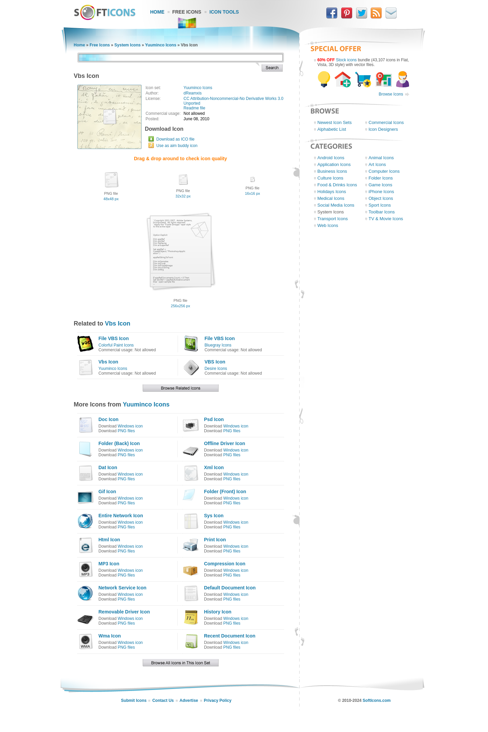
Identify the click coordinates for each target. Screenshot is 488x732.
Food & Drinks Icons (337, 184)
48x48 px (111, 199)
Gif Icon (107, 491)
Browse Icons (391, 94)
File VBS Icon (114, 338)
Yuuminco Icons (160, 45)
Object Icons (381, 198)
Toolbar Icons (382, 211)
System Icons (128, 45)
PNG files (126, 430)
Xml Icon (214, 467)
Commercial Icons (386, 122)
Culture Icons (331, 178)
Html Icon (109, 539)
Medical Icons (331, 198)
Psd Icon (214, 419)
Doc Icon (109, 419)
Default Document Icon (230, 587)
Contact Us (163, 700)
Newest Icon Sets (335, 122)
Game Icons (380, 184)
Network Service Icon (123, 587)
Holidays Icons (332, 191)
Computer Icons (384, 171)
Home (157, 12)
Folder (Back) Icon (119, 443)
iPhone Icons (381, 191)
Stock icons (346, 60)
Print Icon (215, 539)
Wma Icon (110, 636)
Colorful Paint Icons (116, 345)
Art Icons (377, 164)
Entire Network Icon (121, 515)
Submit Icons (133, 700)
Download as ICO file (175, 139)
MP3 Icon (109, 563)
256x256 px (180, 306)
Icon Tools (224, 12)
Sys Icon (214, 515)
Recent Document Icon (230, 636)
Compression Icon (224, 563)
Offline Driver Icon (224, 443)
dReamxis (193, 93)
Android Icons (331, 157)
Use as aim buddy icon (176, 145)
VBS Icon (214, 361)
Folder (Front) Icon (225, 491)
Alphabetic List (332, 129)
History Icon (217, 611)
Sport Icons (380, 205)
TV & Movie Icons (386, 218)
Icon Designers (383, 129)
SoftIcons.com (377, 700)
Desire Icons (215, 368)
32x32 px (183, 196)
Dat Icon (108, 467)
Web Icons (328, 225)
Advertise (189, 700)
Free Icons (186, 12)
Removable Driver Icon (124, 611)
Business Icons (332, 171)
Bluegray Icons (217, 345)
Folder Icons (381, 178)
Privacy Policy (217, 700)
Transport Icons (333, 218)
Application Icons (334, 164)
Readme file (194, 108)
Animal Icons (381, 157)
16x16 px (252, 193)
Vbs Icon (117, 323)
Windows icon (130, 426)
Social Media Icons (336, 205)
